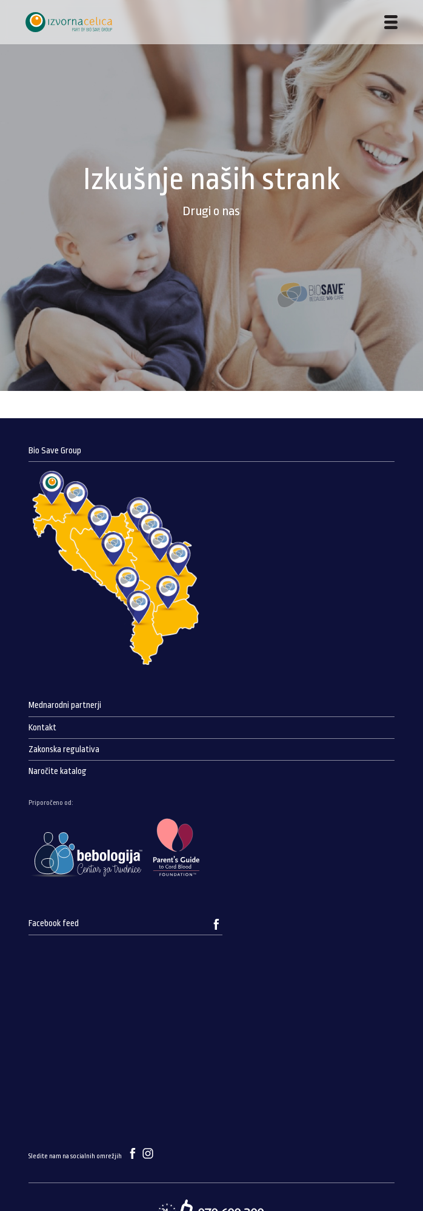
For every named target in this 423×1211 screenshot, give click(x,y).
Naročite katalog (57, 771)
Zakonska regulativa (63, 749)
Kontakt (42, 727)
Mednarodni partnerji (64, 705)
